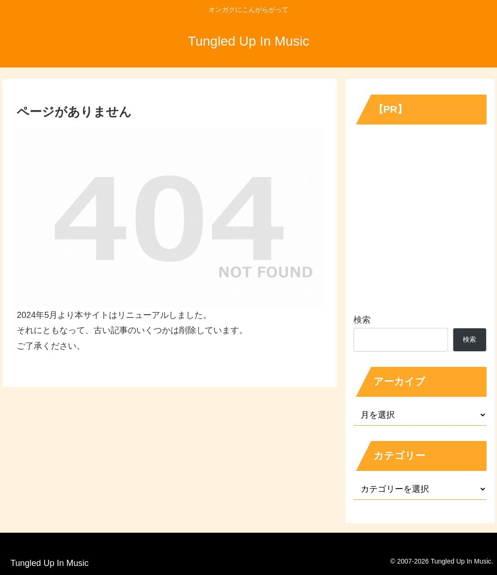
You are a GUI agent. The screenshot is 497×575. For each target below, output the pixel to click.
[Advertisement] (420, 222)
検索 (362, 320)
